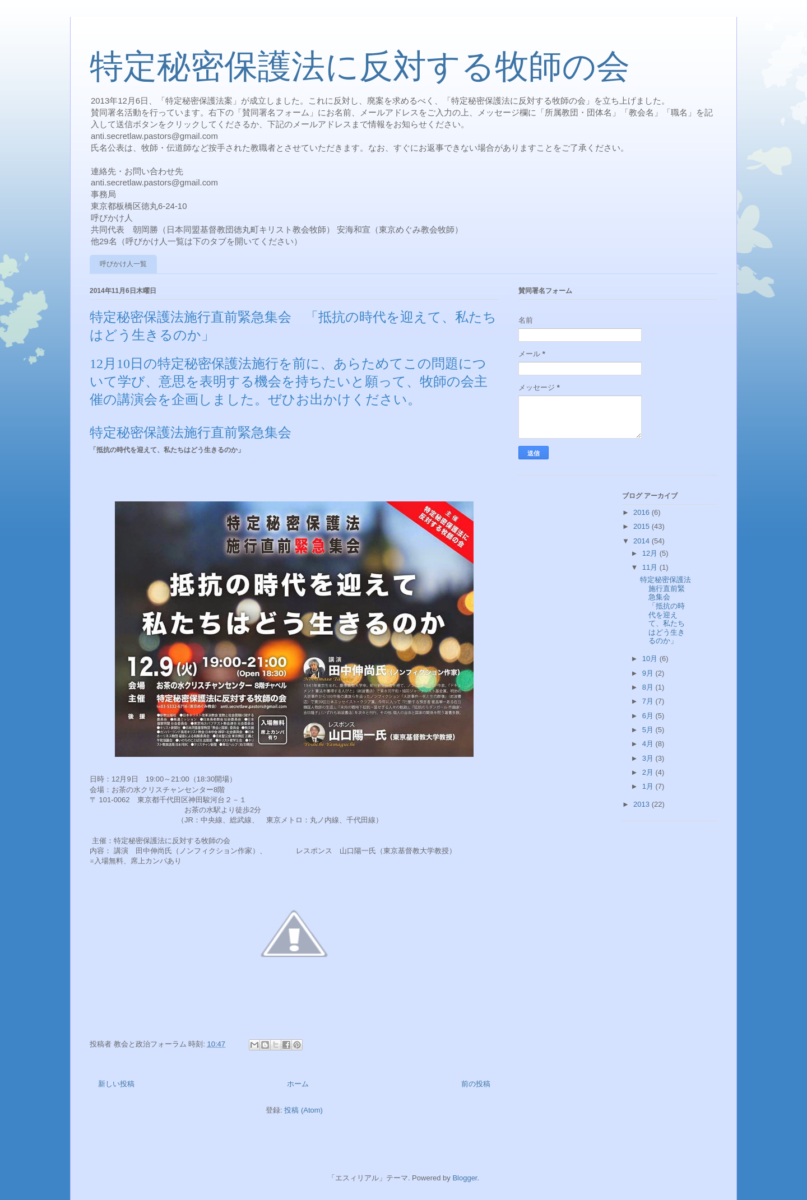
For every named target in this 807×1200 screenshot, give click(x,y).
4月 (649, 743)
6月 (649, 715)
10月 (651, 658)
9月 (649, 673)
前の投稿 (475, 1084)
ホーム (298, 1084)
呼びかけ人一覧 (123, 264)
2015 (642, 526)
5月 (649, 729)
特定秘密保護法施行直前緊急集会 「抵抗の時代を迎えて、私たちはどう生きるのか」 (665, 610)
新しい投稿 (116, 1084)
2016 (642, 512)
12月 (651, 553)
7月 (649, 701)
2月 (649, 772)
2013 (642, 804)
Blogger (464, 1178)
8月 (649, 687)
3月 (649, 758)
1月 (649, 786)
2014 (642, 541)
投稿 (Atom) (303, 1110)
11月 (651, 567)
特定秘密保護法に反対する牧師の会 (360, 66)
